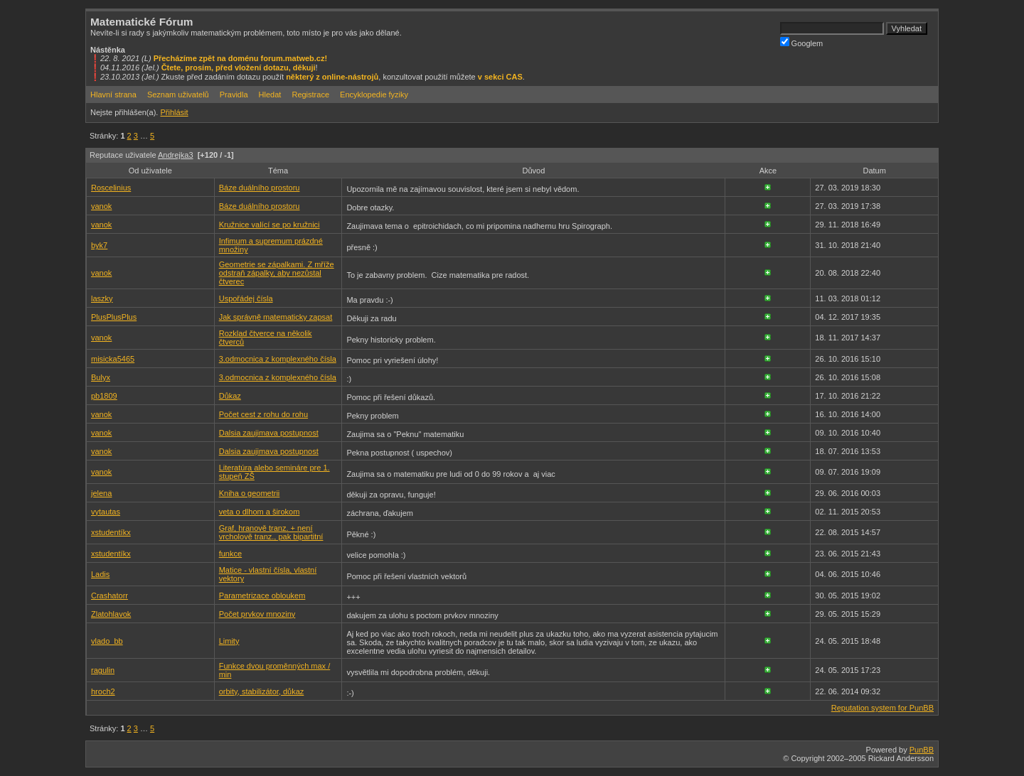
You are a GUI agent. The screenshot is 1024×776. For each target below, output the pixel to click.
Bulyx (100, 377)
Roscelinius (111, 187)
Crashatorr (109, 595)
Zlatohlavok (111, 614)
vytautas (105, 511)
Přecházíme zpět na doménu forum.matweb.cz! (241, 58)
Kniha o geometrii (249, 493)
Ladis (100, 574)
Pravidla (234, 94)
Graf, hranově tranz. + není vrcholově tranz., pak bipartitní (271, 532)
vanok (101, 206)
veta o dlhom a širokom (259, 511)
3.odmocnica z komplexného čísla (277, 359)
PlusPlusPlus (114, 317)
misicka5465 (112, 359)
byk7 (99, 245)
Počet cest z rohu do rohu (263, 414)
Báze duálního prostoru (259, 187)
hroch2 (103, 691)
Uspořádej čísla (246, 298)
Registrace (310, 94)
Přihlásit (174, 112)
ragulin (102, 670)
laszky (102, 298)
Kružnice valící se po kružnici (269, 224)
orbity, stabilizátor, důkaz (261, 691)
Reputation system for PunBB (882, 708)
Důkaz (230, 396)
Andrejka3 (175, 155)
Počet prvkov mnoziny (257, 614)
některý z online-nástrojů (332, 76)
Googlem (801, 42)
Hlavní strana (113, 94)
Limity (229, 641)
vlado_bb (107, 641)
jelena (101, 493)
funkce (230, 553)
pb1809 (104, 396)
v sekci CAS (500, 76)
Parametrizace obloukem (262, 595)
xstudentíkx (111, 532)
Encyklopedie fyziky (374, 94)
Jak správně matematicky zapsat (276, 317)
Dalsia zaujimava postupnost (269, 433)
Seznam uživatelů (178, 94)
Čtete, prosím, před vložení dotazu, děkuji (238, 67)
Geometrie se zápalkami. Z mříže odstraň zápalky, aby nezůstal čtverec (276, 273)
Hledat (270, 94)
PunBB (922, 749)
